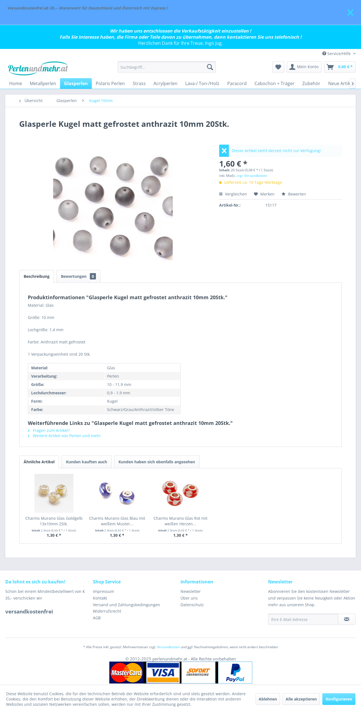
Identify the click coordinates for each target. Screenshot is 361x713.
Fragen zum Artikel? (49, 430)
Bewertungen (78, 276)
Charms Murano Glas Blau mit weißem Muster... (117, 521)
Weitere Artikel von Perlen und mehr (64, 435)
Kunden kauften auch (86, 461)
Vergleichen (233, 194)
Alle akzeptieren (301, 699)
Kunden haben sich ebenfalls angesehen (156, 461)
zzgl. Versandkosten (251, 175)
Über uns (189, 598)
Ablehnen (268, 699)
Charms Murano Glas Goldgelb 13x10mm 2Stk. (54, 521)
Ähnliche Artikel (39, 461)
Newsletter (190, 591)
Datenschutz (192, 604)
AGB (97, 617)
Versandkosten (168, 647)
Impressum (103, 591)
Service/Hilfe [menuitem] (337, 53)
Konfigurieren (339, 699)
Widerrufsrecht (107, 611)
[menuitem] (167, 67)
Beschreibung (37, 276)
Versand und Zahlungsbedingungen (126, 604)
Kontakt (100, 598)
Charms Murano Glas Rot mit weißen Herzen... (180, 521)
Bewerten (293, 194)
